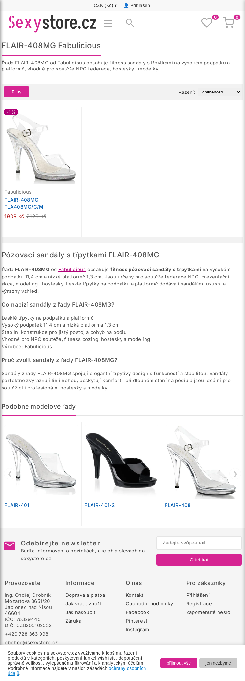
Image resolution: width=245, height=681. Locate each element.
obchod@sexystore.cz (31, 643)
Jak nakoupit (80, 612)
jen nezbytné (218, 663)
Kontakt (135, 595)
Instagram (137, 629)
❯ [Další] (235, 473)
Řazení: (186, 92)
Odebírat (199, 559)
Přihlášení (141, 5)
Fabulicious (72, 269)
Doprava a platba (85, 595)
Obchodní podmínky (149, 604)
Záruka (73, 621)
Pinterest (137, 621)
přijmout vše (179, 663)
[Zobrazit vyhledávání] (128, 23)
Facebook (137, 612)
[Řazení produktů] (219, 92)
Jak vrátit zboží (83, 604)
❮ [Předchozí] (10, 473)
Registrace (199, 604)
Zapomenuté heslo (208, 612)
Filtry (16, 91)
